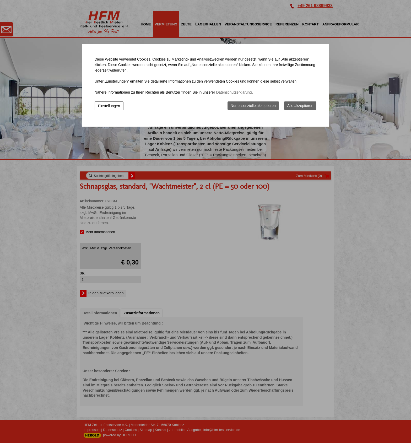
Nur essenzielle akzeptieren (253, 106)
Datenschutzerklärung (234, 92)
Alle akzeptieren (300, 106)
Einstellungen (109, 106)
